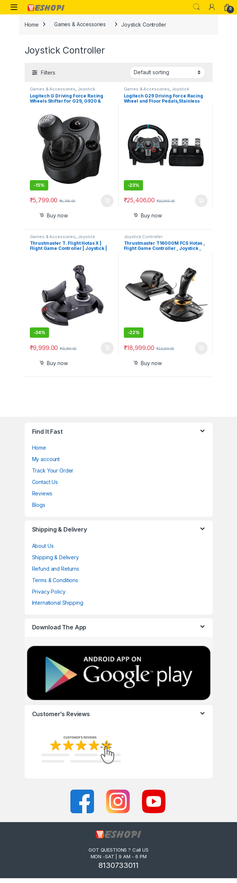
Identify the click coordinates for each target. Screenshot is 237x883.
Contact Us (45, 482)
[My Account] (212, 7)
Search (196, 7)
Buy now (57, 215)
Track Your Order (53, 470)
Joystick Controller (143, 236)
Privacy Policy (49, 591)
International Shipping (57, 602)
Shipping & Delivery (55, 557)
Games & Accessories (80, 24)
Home (32, 24)
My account (46, 459)
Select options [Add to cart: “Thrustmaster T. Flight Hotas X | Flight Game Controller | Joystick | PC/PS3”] (107, 348)
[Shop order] (167, 72)
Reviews (42, 493)
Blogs (38, 505)
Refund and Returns (55, 569)
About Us (43, 546)
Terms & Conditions (55, 580)
